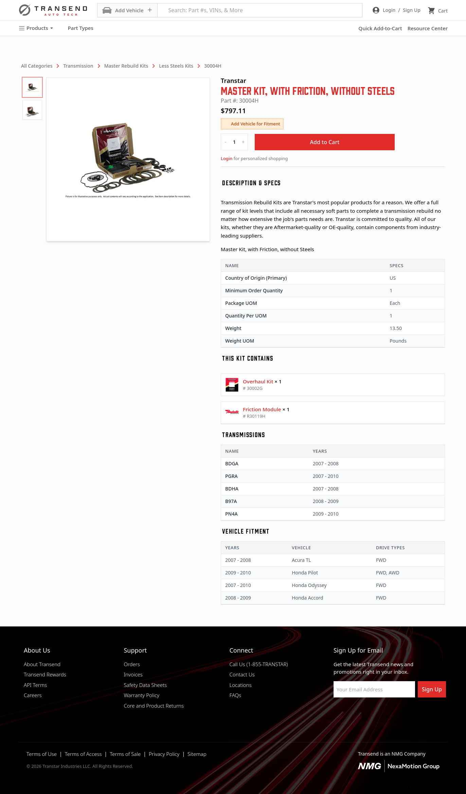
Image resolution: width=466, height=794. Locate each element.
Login (226, 158)
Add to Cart (325, 142)
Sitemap (197, 753)
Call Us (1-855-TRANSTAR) (258, 664)
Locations (240, 684)
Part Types (76, 28)
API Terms (35, 684)
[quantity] (234, 142)
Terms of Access (83, 753)
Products (35, 28)
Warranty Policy (141, 695)
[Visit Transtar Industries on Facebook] (336, 714)
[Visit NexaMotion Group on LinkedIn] (353, 714)
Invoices (133, 674)
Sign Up (432, 689)
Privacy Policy (164, 753)
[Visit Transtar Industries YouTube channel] (404, 714)
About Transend (42, 664)
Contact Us (241, 674)
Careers (33, 695)
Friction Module (262, 409)
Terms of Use (41, 753)
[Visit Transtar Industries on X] (387, 714)
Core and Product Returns (154, 705)
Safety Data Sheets (145, 684)
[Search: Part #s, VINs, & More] (259, 10)
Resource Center (428, 28)
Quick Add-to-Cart (380, 28)
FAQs (235, 695)
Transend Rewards (45, 674)
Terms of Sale (125, 753)
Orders (132, 664)
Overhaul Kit (258, 381)
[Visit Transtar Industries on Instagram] (370, 714)
